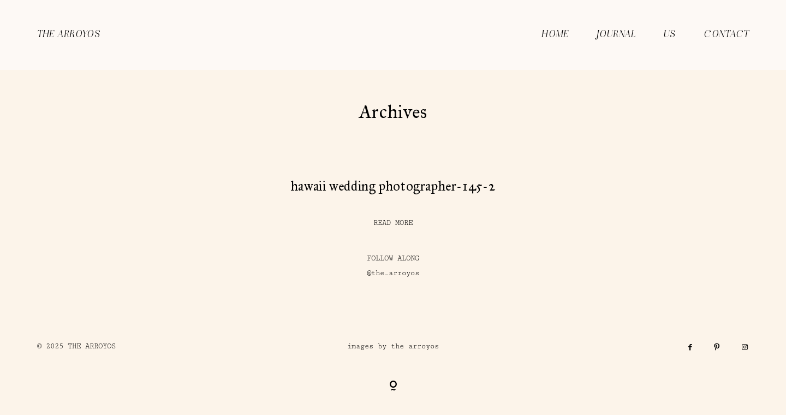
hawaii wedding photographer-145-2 (393, 186)
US (669, 34)
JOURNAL (616, 34)
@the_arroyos (393, 273)
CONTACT (726, 34)
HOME (555, 34)
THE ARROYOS (68, 34)
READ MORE (393, 223)
